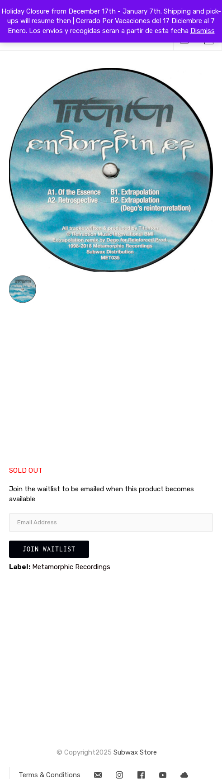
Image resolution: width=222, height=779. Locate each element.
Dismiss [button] (202, 31)
